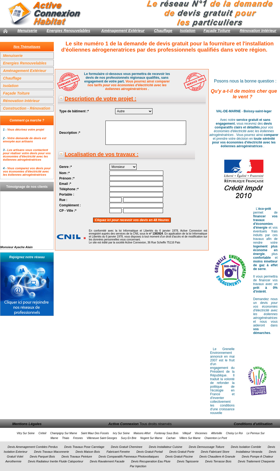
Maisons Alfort (142, 433)
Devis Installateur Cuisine (165, 446)
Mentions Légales (26, 424)
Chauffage (163, 30)
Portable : (66, 194)
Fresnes (78, 438)
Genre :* (65, 167)
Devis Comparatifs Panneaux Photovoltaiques (129, 456)
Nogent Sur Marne (151, 438)
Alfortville (216, 433)
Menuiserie (27, 30)
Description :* (69, 133)
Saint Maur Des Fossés (95, 433)
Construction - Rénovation (26, 108)
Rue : (63, 200)
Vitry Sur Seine (26, 433)
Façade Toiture (217, 30)
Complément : (70, 205)
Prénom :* (67, 178)
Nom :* (64, 173)
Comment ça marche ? (27, 120)
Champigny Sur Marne (63, 433)
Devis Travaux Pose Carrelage (84, 446)
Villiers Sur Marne (190, 438)
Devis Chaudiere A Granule (217, 456)
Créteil (42, 433)
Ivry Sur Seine (121, 433)
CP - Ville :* (67, 211)
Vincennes (201, 433)
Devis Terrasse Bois (218, 461)
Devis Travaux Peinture (77, 456)
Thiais (65, 438)
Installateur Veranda (249, 451)
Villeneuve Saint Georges (102, 438)
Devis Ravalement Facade (107, 461)
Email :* (65, 184)
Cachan (170, 438)
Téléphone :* (69, 189)
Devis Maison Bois (88, 451)
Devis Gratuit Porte (181, 451)
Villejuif (186, 433)
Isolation (188, 30)
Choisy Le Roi (234, 433)
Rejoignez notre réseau (27, 257)
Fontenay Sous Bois (166, 433)
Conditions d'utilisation (253, 424)
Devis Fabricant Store (215, 451)
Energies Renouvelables (68, 30)
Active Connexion (123, 424)
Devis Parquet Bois (42, 456)
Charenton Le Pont (215, 438)
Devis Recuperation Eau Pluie (150, 461)
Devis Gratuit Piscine (179, 456)
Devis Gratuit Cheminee (126, 446)
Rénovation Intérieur (258, 30)
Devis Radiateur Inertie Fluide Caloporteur (55, 461)
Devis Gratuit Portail (149, 451)
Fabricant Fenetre (118, 451)
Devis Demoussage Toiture (206, 446)
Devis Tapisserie (188, 461)
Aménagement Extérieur (122, 30)
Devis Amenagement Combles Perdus (33, 446)
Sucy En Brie (128, 438)
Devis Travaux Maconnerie (51, 451)
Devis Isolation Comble (246, 446)
